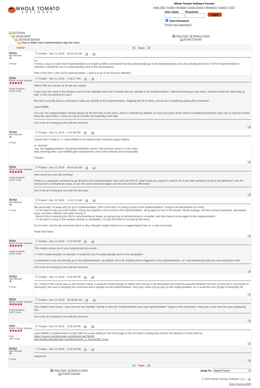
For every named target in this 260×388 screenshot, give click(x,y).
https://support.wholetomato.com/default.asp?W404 (64, 336)
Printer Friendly (193, 39)
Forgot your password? (178, 24)
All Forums (19, 32)
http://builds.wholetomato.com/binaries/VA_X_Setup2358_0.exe (71, 339)
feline (12, 77)
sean (12, 325)
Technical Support (29, 39)
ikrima (13, 52)
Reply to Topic (201, 35)
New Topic (182, 35)
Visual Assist (23, 35)
